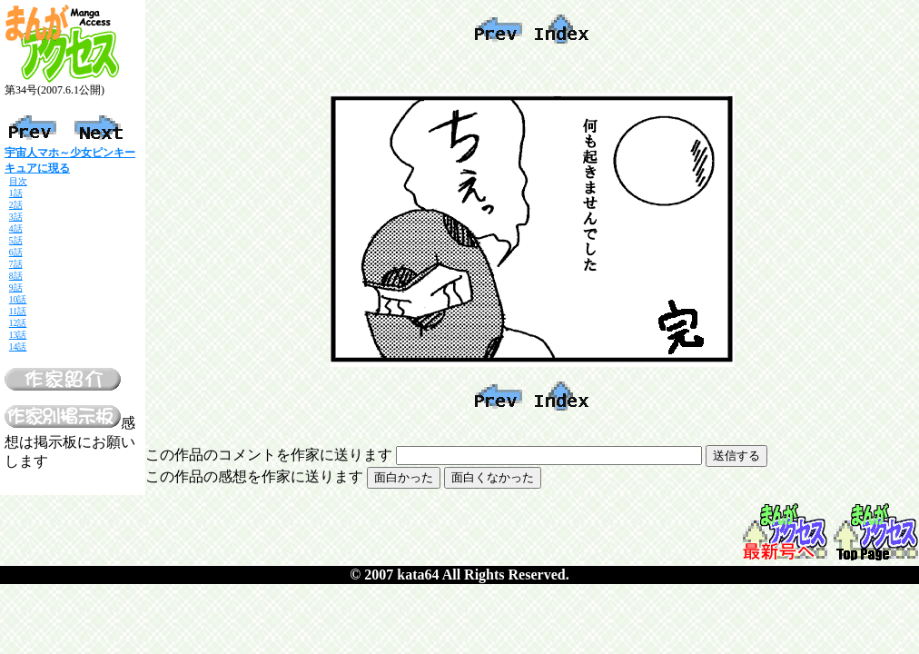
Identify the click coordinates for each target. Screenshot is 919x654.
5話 (16, 240)
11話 (17, 311)
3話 (16, 217)
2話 (16, 205)
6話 (16, 252)
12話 (18, 323)
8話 (16, 276)
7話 (16, 264)
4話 (16, 228)
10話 (18, 299)
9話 (16, 287)
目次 (18, 181)
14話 (18, 347)
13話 (18, 335)
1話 (16, 193)
